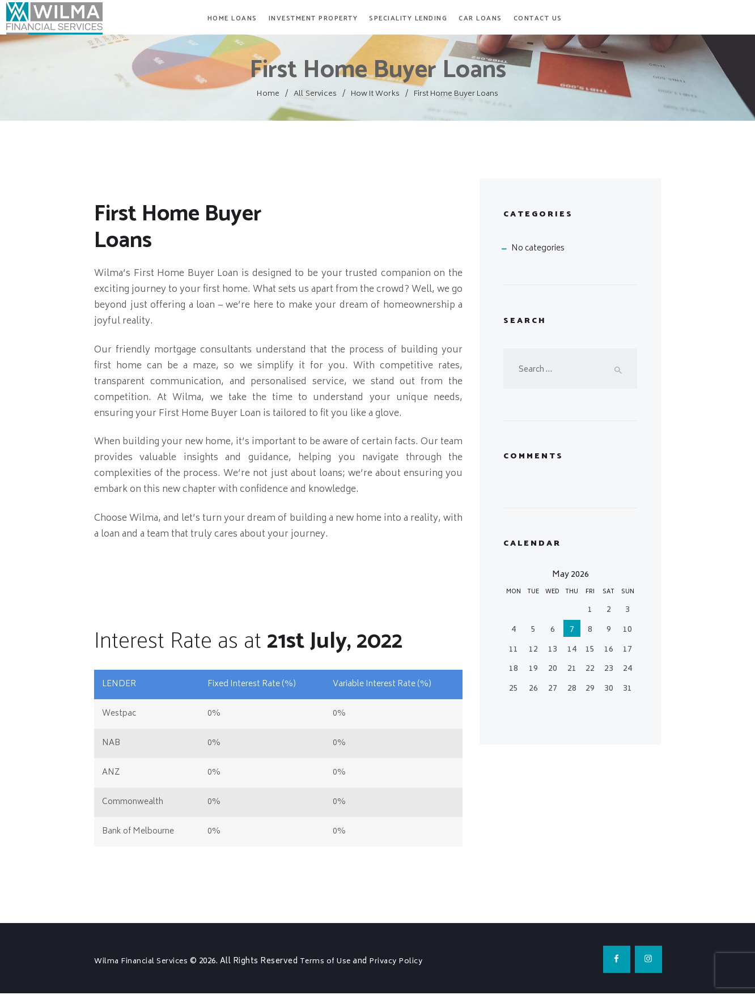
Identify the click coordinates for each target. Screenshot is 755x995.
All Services (316, 94)
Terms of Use (331, 961)
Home (269, 94)
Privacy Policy (404, 961)
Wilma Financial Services (144, 961)
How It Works (374, 94)
